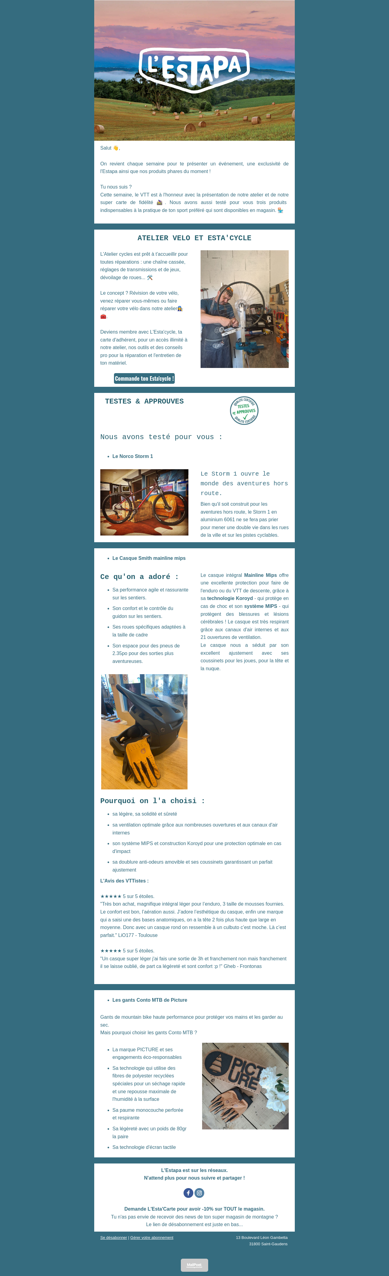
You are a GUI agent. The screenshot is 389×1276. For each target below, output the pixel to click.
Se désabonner (113, 1237)
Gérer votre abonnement (152, 1237)
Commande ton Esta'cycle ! (144, 378)
